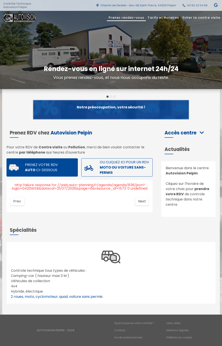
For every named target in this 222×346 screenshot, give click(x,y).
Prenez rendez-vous (126, 17)
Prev (17, 201)
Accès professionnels (128, 337)
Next (142, 201)
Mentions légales (177, 330)
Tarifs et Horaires (163, 17)
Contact (119, 330)
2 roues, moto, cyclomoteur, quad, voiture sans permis (57, 296)
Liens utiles (173, 323)
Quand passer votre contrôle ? (134, 323)
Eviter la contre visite (201, 17)
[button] (184, 132)
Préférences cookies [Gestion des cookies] (179, 337)
